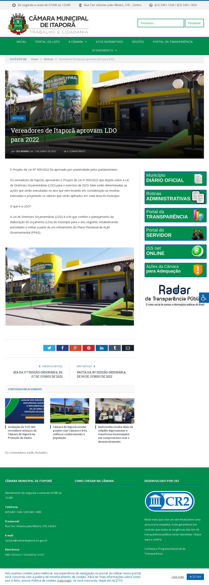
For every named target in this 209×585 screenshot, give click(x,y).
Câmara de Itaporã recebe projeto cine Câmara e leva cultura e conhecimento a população (70, 432)
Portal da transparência (173, 42)
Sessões (138, 42)
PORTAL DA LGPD (47, 42)
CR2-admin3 (22, 151)
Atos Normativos (109, 42)
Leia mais (64, 580)
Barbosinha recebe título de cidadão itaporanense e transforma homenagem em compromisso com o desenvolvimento (115, 434)
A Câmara (76, 42)
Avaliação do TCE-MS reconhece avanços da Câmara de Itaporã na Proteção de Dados (22, 432)
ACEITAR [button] (195, 577)
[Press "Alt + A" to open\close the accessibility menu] (204, 297)
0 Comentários (74, 151)
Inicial (21, 42)
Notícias (18, 118)
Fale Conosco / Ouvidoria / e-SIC (24, 554)
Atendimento (102, 50)
